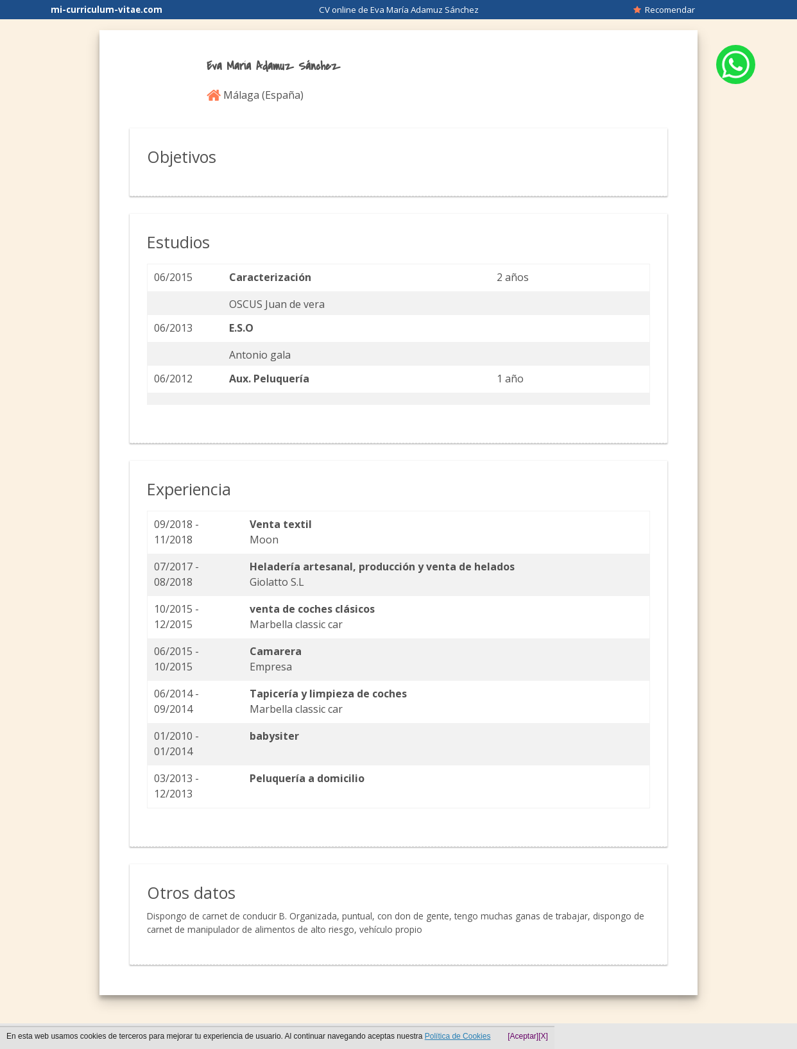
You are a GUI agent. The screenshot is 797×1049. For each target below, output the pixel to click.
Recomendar (664, 9)
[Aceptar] (523, 1036)
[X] (543, 1036)
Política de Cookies (458, 1036)
